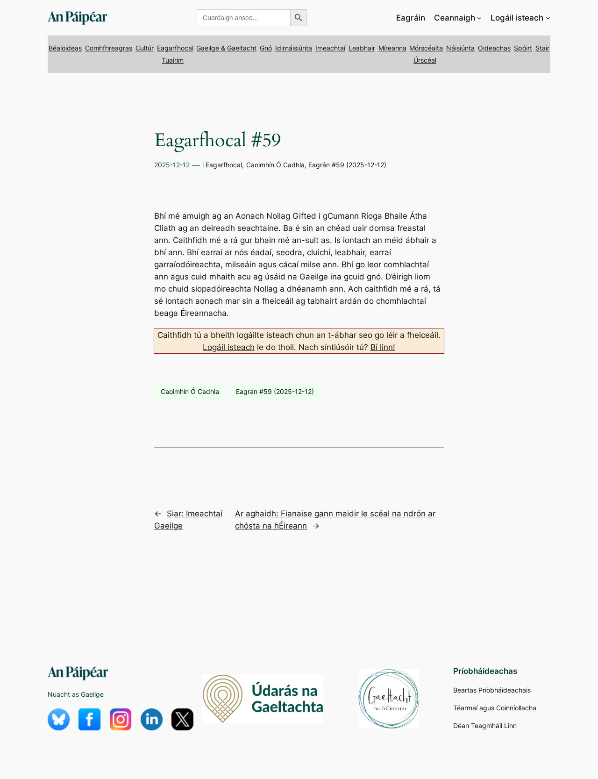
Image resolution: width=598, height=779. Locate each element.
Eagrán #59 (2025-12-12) (347, 165)
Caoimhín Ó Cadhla (275, 165)
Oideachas (494, 48)
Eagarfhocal (175, 48)
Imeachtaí (330, 48)
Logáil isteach (229, 347)
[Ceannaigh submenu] (479, 17)
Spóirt (523, 48)
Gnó (266, 48)
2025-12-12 (172, 165)
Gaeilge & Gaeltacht (226, 48)
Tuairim (173, 60)
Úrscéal (424, 60)
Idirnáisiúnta (293, 48)
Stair (542, 48)
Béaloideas (65, 48)
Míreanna (392, 48)
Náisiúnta (460, 48)
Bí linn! (382, 347)
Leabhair (362, 48)
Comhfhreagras (108, 48)
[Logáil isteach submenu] (548, 17)
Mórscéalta (426, 48)
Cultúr (144, 48)
